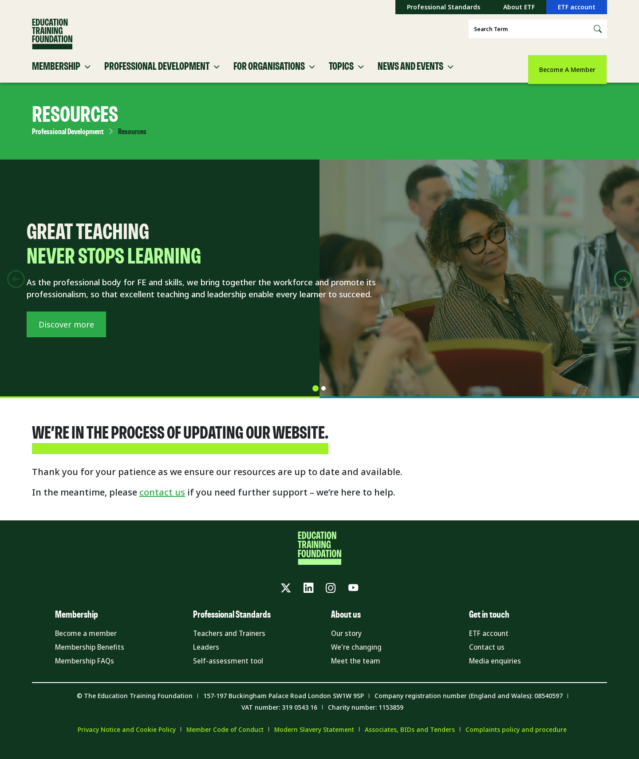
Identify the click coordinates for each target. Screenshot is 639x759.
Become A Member (567, 69)
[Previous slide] (16, 287)
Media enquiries (497, 671)
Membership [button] (56, 74)
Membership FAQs (86, 671)
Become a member (87, 643)
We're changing (358, 657)
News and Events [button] (410, 74)
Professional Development (68, 140)
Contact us (487, 657)
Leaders (207, 657)
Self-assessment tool (229, 671)
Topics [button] (341, 74)
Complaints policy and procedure (516, 740)
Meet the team (357, 671)
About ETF (519, 7)
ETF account (577, 7)
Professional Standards (443, 7)
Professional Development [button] (156, 74)
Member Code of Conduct (225, 740)
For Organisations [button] (269, 74)
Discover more (66, 338)
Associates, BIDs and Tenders (410, 740)
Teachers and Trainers (231, 643)
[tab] (315, 396)
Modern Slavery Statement (314, 740)
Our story (347, 643)
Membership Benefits (92, 657)
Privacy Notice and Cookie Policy (127, 740)
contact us (162, 500)
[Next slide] (623, 287)
